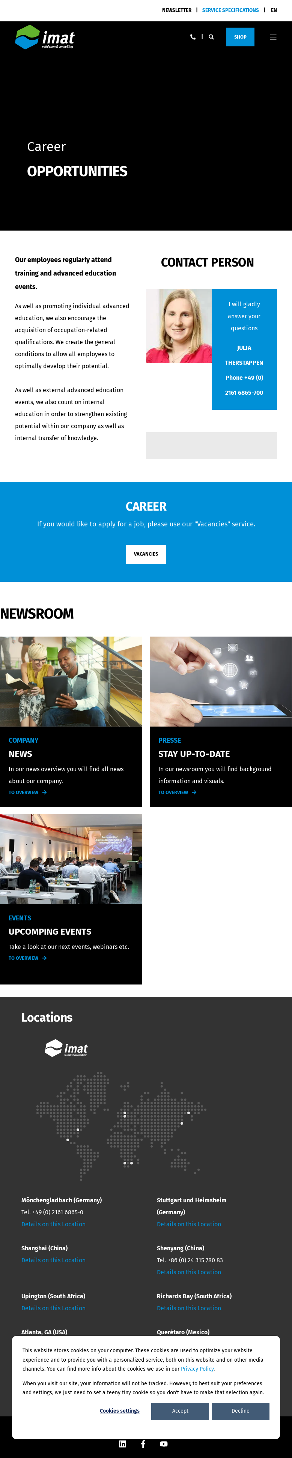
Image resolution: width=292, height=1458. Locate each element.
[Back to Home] (45, 36)
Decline (241, 1411)
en (274, 10)
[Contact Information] (193, 36)
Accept (180, 1411)
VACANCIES (146, 554)
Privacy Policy (197, 1369)
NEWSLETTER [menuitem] (176, 10)
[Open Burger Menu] (273, 37)
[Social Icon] (123, 1444)
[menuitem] (230, 10)
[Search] (212, 36)
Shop (240, 36)
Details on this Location (53, 1224)
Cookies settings (120, 1411)
